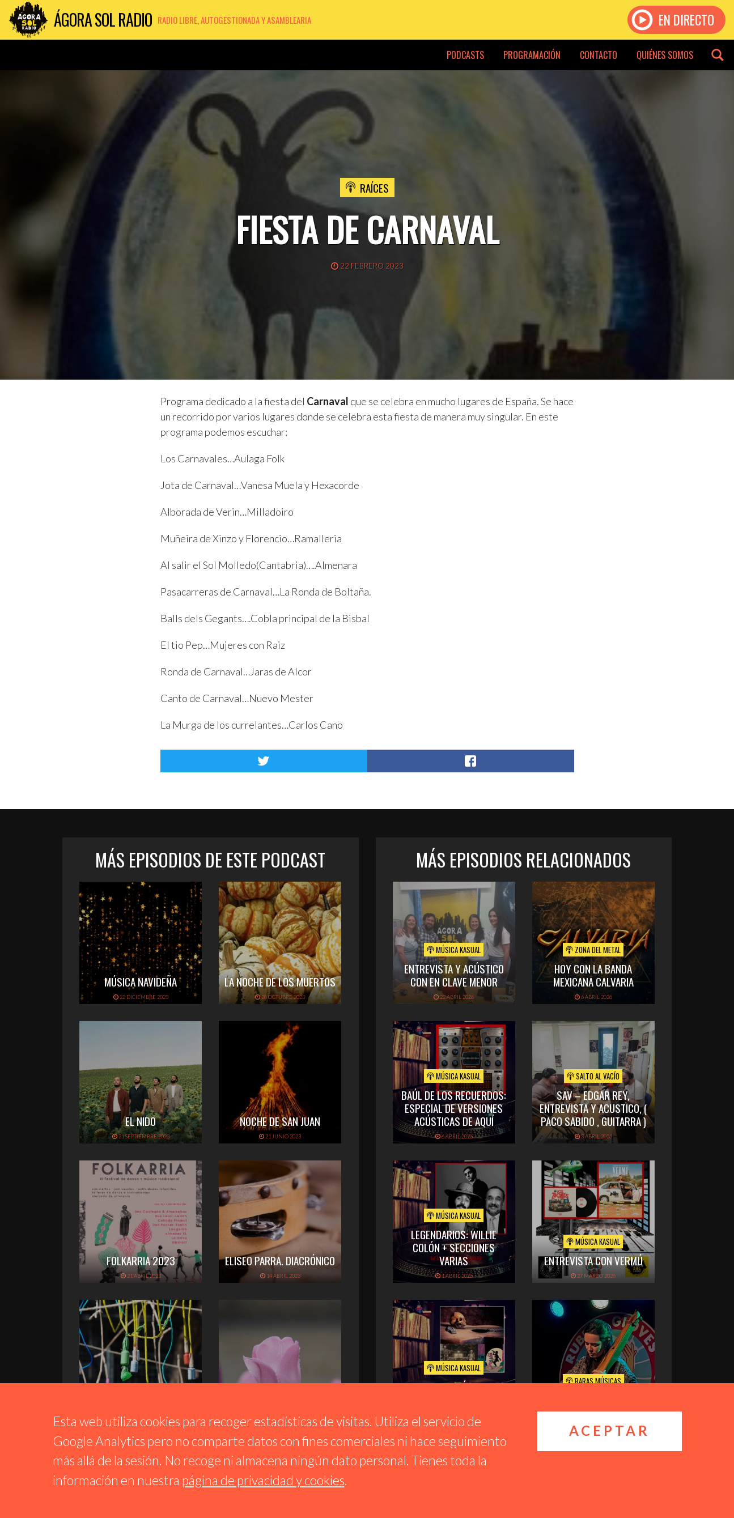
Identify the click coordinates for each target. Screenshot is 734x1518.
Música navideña (140, 981)
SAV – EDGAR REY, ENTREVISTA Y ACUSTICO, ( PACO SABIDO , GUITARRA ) (593, 1108)
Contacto (598, 55)
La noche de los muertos (280, 981)
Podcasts (465, 55)
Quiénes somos (665, 55)
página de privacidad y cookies (263, 1480)
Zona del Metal (593, 949)
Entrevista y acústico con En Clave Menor (454, 974)
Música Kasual (454, 949)
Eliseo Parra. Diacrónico (280, 1260)
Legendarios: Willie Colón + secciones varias (454, 1247)
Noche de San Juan (280, 1121)
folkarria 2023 (141, 1260)
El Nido (140, 1121)
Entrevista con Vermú (593, 1260)
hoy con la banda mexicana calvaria (593, 974)
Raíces (374, 187)
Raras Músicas (593, 1381)
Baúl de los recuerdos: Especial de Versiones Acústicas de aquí (453, 1108)
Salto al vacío (593, 1076)
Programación (532, 55)
